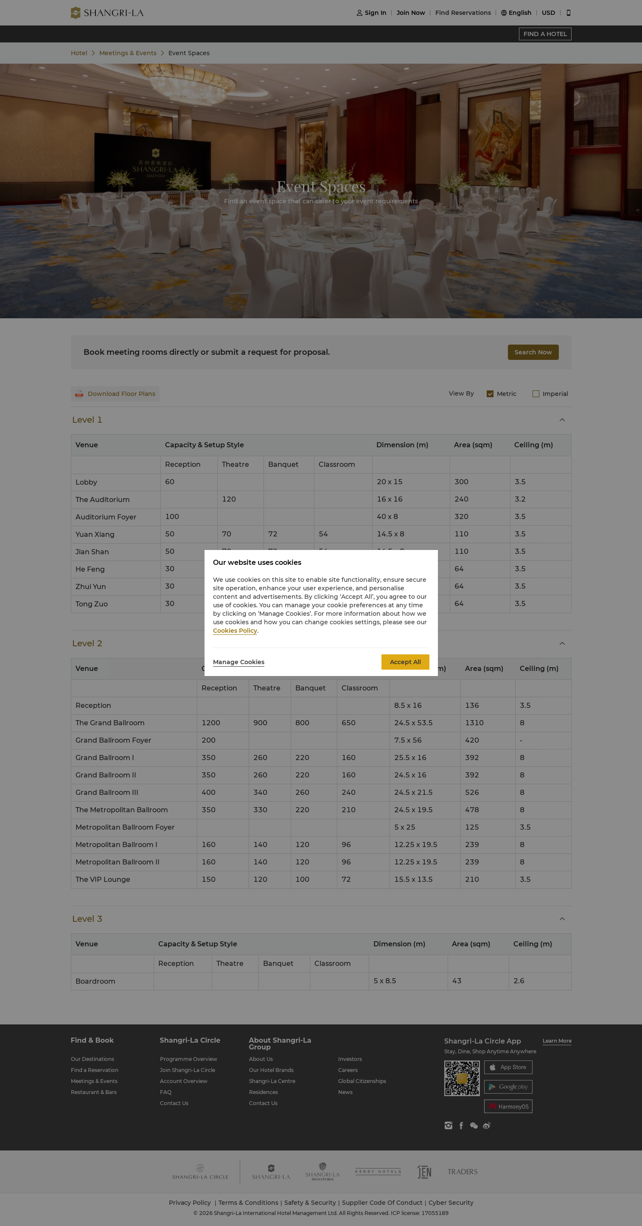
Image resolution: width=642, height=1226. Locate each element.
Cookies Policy (235, 630)
